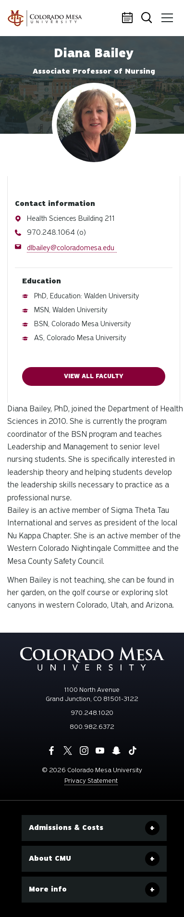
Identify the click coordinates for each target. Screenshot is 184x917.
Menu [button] (166, 14)
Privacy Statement (91, 781)
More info (48, 889)
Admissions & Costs (66, 827)
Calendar (128, 18)
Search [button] (147, 18)
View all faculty (93, 376)
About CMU (50, 858)
